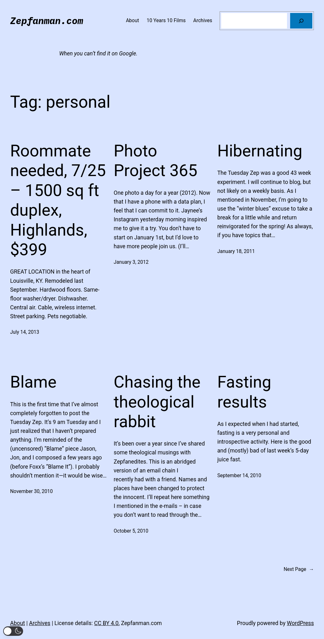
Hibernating (259, 151)
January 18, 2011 (236, 251)
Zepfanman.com (46, 21)
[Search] (301, 20)
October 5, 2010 (131, 531)
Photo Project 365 (155, 160)
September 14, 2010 (239, 475)
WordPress (300, 623)
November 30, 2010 (31, 491)
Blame (33, 382)
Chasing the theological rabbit (157, 401)
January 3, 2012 (131, 262)
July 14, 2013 (24, 332)
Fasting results (244, 391)
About (17, 623)
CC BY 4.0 (106, 623)
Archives (39, 623)
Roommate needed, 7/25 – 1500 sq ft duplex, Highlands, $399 (58, 200)
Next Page (299, 569)
